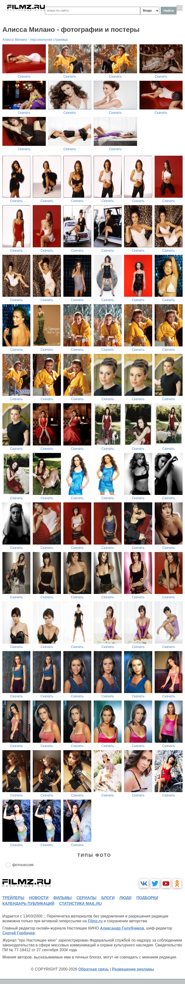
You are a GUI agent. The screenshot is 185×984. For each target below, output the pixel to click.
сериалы (86, 898)
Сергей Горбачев (18, 933)
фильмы (62, 898)
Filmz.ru (95, 921)
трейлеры (13, 898)
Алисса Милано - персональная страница (35, 39)
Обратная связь (93, 969)
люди (125, 898)
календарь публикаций (28, 904)
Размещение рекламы (133, 969)
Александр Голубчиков (122, 928)
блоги (107, 898)
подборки (147, 898)
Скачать (24, 76)
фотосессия (22, 865)
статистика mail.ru (80, 904)
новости (38, 898)
